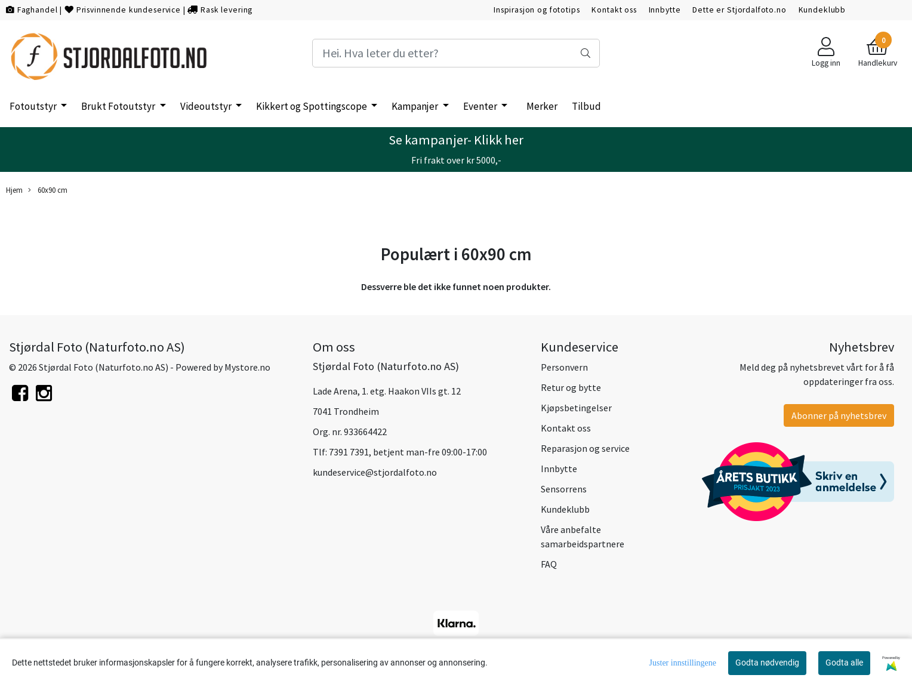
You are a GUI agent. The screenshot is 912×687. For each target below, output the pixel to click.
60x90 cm (47, 190)
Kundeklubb (822, 10)
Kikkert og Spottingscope (312, 106)
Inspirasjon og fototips (537, 10)
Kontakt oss (613, 10)
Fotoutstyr (34, 106)
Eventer (481, 106)
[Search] (456, 53)
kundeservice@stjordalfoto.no (375, 472)
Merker (541, 106)
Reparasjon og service (585, 448)
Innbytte (665, 10)
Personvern (564, 367)
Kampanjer (416, 106)
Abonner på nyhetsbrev (838, 415)
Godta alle (844, 662)
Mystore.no (247, 367)
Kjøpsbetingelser (576, 408)
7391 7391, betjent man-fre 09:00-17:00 (408, 452)
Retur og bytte (571, 387)
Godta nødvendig (767, 662)
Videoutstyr (206, 106)
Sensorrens (564, 489)
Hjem (14, 190)
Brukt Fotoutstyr (119, 106)
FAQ (549, 564)
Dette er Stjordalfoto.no (739, 10)
